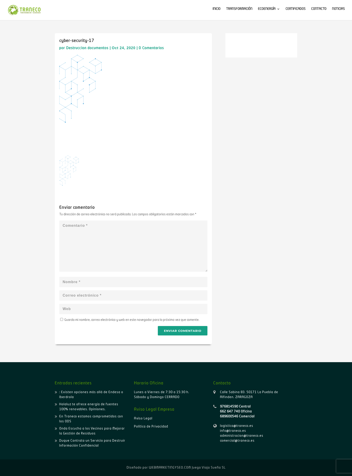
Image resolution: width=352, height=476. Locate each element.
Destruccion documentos (87, 48)
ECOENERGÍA (266, 9)
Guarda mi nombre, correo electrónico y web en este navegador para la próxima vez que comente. (131, 320)
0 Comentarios (151, 48)
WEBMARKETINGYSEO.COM (170, 467)
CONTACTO (318, 9)
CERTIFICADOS (296, 9)
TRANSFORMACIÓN (239, 9)
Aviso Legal (143, 418)
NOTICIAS (338, 9)
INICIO (216, 9)
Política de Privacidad (151, 426)
